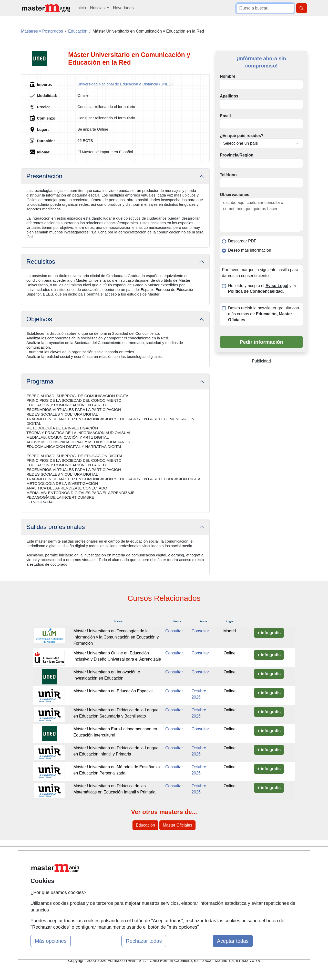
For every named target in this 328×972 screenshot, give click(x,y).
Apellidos (229, 96)
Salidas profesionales (55, 526)
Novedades (123, 8)
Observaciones (234, 194)
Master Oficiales (177, 825)
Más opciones (50, 941)
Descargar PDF (242, 241)
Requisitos (40, 261)
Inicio (81, 8)
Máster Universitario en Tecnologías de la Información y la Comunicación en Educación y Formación (116, 637)
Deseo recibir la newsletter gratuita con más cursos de (263, 314)
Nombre (227, 76)
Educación (145, 825)
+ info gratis (269, 633)
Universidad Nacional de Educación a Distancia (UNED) (125, 84)
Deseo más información (249, 250)
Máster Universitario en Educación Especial (113, 691)
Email (225, 116)
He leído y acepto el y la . (262, 288)
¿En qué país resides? (241, 135)
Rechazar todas (144, 941)
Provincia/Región (236, 155)
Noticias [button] (98, 8)
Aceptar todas (233, 941)
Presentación (44, 176)
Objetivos (39, 319)
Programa (39, 381)
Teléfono (228, 175)
